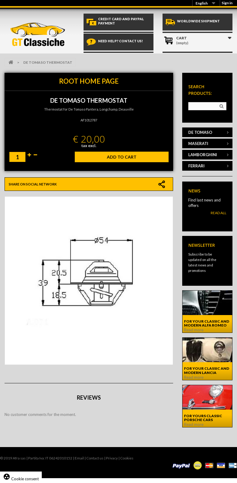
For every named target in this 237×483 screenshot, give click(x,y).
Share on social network (33, 184)
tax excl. (89, 145)
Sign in (227, 3)
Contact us (95, 458)
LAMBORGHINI (202, 154)
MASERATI (198, 143)
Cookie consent (21, 478)
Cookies (126, 458)
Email (79, 458)
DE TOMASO (200, 132)
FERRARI (196, 165)
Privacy (112, 458)
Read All (218, 213)
